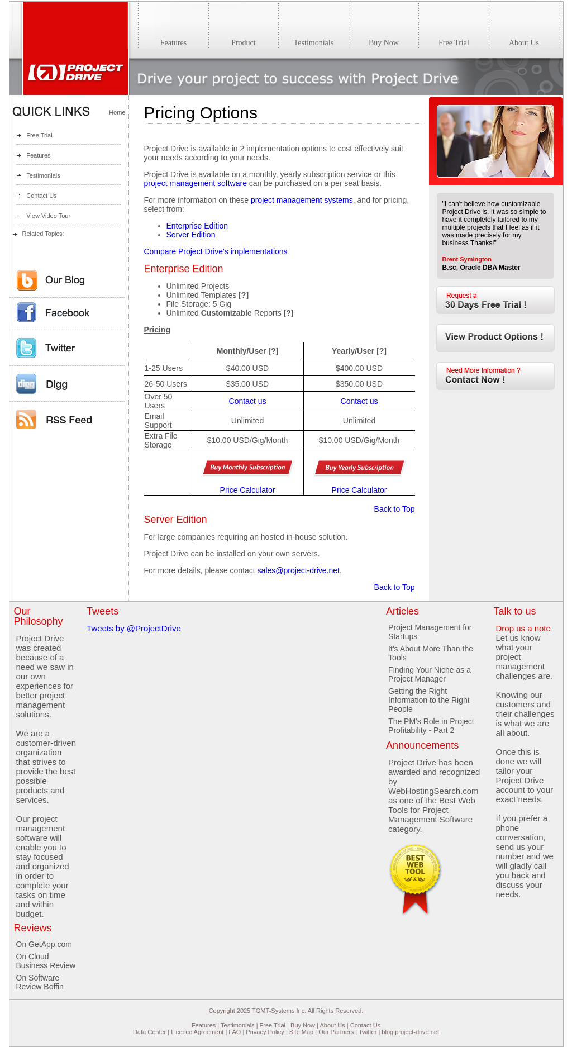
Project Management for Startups (429, 632)
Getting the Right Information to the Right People (429, 700)
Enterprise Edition (197, 225)
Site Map (301, 1032)
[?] (244, 295)
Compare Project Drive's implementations (216, 251)
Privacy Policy (265, 1032)
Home (117, 112)
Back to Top (394, 509)
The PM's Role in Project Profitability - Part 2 (431, 726)
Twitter (367, 1032)
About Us (332, 1025)
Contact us (247, 401)
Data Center (149, 1032)
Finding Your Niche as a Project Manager (429, 674)
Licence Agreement (197, 1032)
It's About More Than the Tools (430, 653)
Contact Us (41, 195)
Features (38, 155)
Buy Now (302, 1025)
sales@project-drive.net (299, 570)
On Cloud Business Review (46, 961)
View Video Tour (48, 215)
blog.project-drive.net (410, 1032)
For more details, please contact (201, 570)
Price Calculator (247, 490)
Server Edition (191, 234)
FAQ (234, 1032)
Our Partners (336, 1032)
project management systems (302, 200)
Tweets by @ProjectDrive (134, 628)
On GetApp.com (44, 944)
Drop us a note (522, 628)
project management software (195, 183)
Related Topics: (43, 233)
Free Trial (39, 135)
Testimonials (43, 175)
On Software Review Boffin (40, 982)
